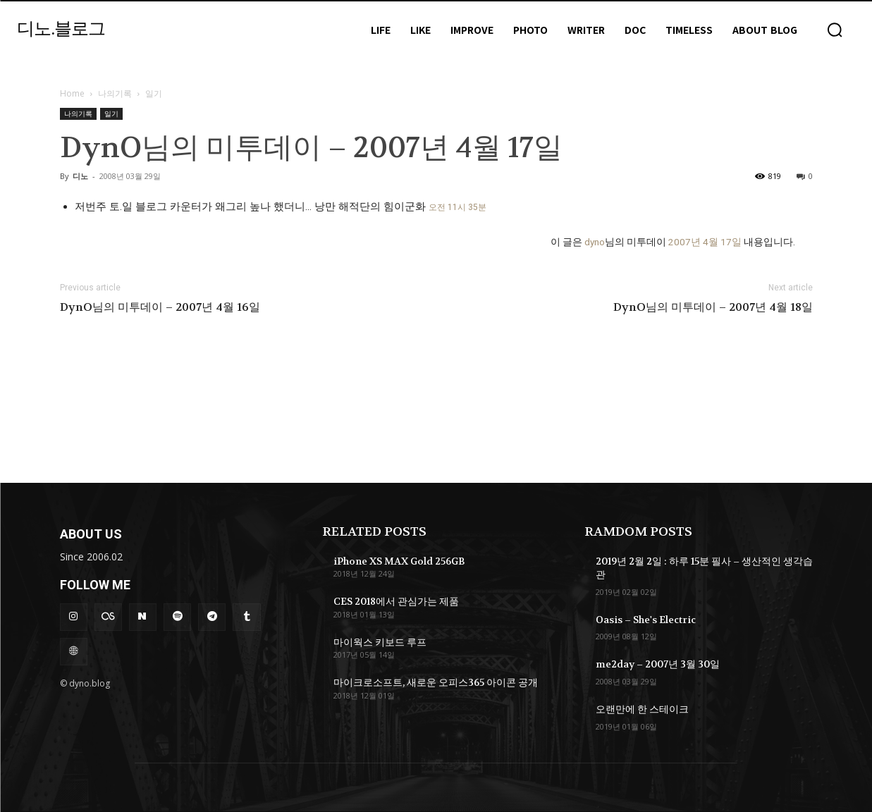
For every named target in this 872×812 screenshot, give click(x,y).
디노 (80, 176)
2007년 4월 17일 (705, 241)
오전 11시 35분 (457, 207)
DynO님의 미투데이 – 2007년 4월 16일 (160, 307)
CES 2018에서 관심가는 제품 (396, 601)
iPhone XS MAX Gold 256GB (399, 561)
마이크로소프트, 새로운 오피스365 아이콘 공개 (435, 682)
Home (72, 93)
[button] (834, 29)
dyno (594, 241)
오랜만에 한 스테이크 (642, 709)
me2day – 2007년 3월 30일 (658, 664)
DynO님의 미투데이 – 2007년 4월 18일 (713, 307)
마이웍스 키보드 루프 (379, 642)
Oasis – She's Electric (646, 619)
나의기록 (115, 93)
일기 (111, 113)
